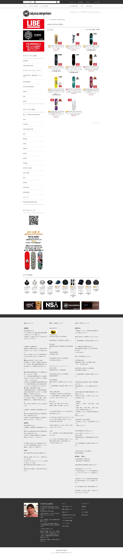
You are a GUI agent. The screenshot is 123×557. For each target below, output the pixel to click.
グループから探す (43, 6)
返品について (65, 512)
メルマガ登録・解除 (72, 6)
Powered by (61, 552)
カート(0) (96, 2)
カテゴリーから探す (32, 6)
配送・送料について (67, 509)
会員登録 (80, 2)
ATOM (66, 526)
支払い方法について (67, 506)
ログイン (87, 2)
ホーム (24, 6)
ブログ (81, 6)
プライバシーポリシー (67, 517)
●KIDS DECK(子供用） (61, 19)
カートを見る (85, 512)
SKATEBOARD (53, 19)
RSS (63, 526)
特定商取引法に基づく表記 (68, 515)
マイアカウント (85, 503)
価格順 (93, 29)
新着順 (98, 29)
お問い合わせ (88, 6)
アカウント (71, 2)
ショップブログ (66, 523)
